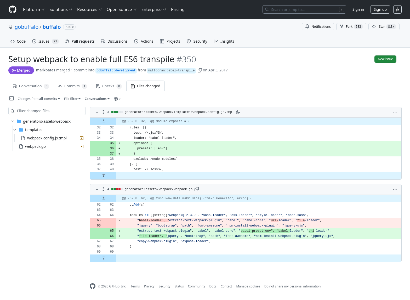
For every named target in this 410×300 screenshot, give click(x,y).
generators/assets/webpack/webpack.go (158, 189)
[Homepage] (12, 9)
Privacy (149, 286)
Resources (89, 9)
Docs (213, 286)
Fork (351, 26)
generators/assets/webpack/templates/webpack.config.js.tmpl (179, 112)
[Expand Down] (103, 175)
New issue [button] (385, 59)
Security (164, 286)
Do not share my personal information (292, 286)
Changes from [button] (38, 99)
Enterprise (154, 9)
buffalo (52, 26)
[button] (200, 70)
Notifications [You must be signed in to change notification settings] (318, 26)
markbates (45, 69)
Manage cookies (248, 286)
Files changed (145, 85)
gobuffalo (26, 26)
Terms (135, 286)
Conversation (31, 86)
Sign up (380, 9)
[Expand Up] (103, 121)
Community (196, 286)
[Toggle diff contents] (96, 112)
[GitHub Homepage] (92, 286)
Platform (34, 9)
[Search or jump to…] (304, 9)
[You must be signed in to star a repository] (384, 26)
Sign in (358, 9)
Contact (226, 286)
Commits (72, 86)
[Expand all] (103, 112)
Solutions (61, 9)
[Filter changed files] (47, 111)
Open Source (122, 9)
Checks (109, 86)
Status (179, 286)
